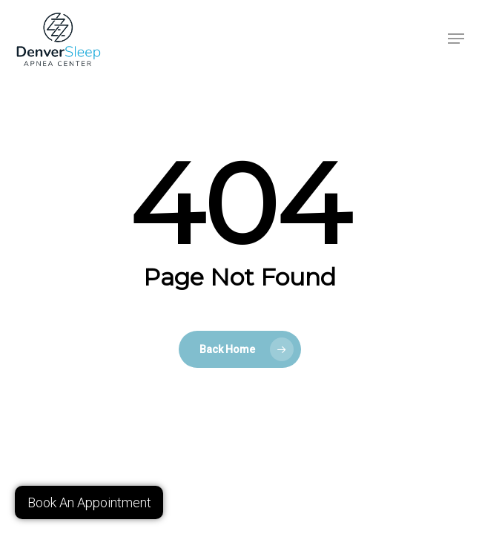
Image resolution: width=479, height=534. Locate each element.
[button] (456, 38)
